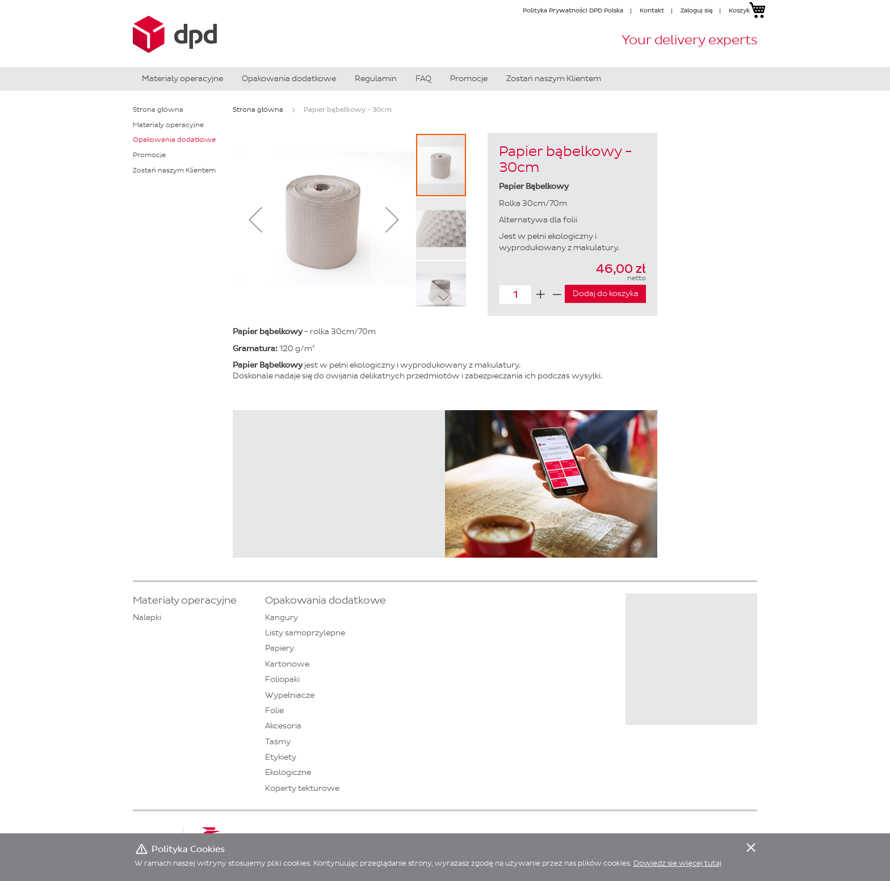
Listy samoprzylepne (305, 633)
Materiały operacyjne (168, 125)
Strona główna (258, 109)
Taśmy (278, 742)
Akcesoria (283, 726)
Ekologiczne (288, 772)
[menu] (445, 79)
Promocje (149, 155)
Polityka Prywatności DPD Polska (573, 10)
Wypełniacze (289, 695)
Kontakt (652, 10)
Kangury (281, 617)
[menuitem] (182, 79)
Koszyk (739, 10)
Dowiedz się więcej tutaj (677, 863)
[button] (255, 219)
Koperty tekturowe (302, 788)
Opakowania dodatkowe (174, 140)
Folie (274, 710)
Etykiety (280, 757)
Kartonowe (287, 664)
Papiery (279, 648)
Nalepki (147, 617)
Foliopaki (282, 679)
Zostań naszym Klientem (174, 170)
